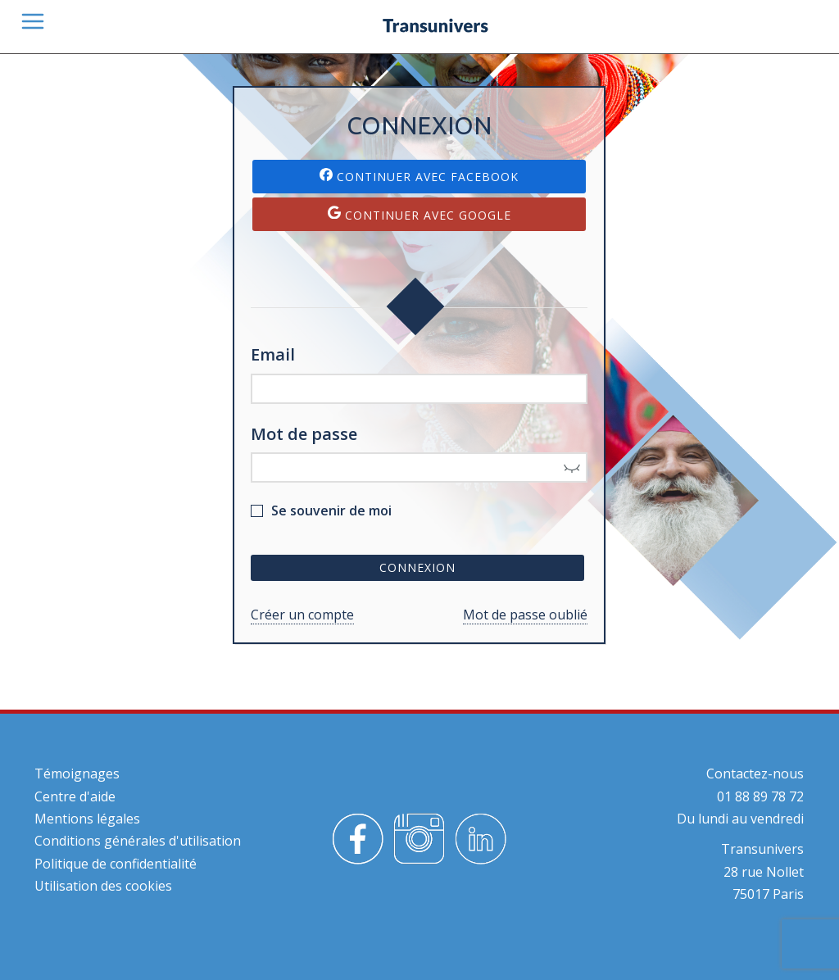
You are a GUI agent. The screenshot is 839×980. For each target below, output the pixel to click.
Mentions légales (87, 819)
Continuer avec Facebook (419, 176)
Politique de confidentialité (115, 864)
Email (273, 354)
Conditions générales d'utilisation (137, 841)
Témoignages (77, 773)
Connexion (417, 567)
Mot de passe (304, 434)
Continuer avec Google (419, 214)
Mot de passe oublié (525, 615)
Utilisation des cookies (103, 886)
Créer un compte (302, 615)
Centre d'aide (75, 796)
